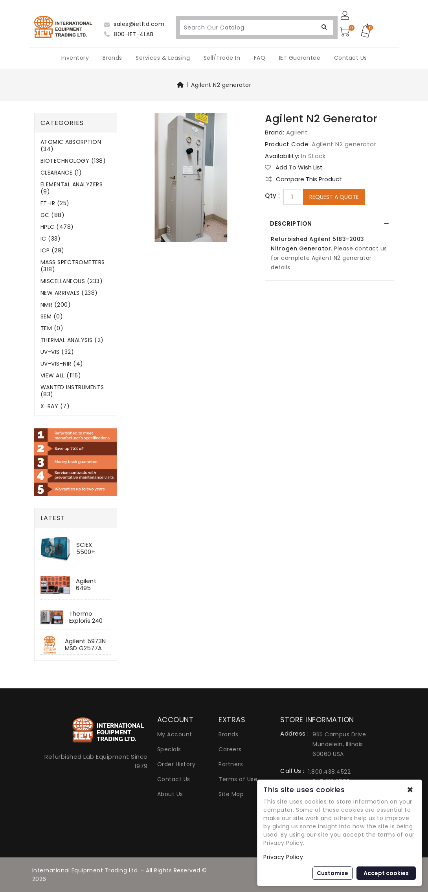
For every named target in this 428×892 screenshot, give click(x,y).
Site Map (231, 794)
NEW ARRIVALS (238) (69, 293)
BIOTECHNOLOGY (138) (73, 161)
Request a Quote (334, 197)
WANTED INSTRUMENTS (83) (72, 391)
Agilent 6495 (86, 584)
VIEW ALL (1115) (60, 375)
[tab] (329, 223)
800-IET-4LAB (128, 34)
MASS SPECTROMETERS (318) (72, 266)
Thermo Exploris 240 (86, 617)
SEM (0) (51, 316)
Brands (112, 58)
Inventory (75, 58)
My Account (174, 734)
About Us (170, 794)
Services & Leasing (163, 58)
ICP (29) (52, 250)
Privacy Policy (283, 857)
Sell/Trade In (222, 58)
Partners (231, 764)
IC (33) (50, 239)
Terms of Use (238, 779)
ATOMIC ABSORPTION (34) (70, 145)
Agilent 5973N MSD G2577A (85, 644)
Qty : (272, 195)
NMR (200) (55, 305)
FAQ (260, 58)
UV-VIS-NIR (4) (61, 364)
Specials (169, 749)
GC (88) (52, 215)
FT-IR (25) (55, 203)
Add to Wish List (294, 167)
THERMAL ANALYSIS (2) (72, 340)
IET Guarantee (300, 58)
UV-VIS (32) (57, 352)
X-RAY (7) (55, 406)
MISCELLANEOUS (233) (71, 281)
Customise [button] (332, 873)
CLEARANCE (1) (61, 173)
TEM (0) (52, 328)
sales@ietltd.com (134, 24)
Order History (176, 764)
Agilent (297, 132)
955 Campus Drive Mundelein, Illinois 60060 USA (339, 744)
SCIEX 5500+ (86, 548)
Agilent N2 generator (221, 85)
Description (292, 223)
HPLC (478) (57, 227)
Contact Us (350, 58)
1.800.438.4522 (329, 772)
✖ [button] (410, 790)
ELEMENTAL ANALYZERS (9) (71, 188)
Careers (230, 749)
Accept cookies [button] (386, 873)
